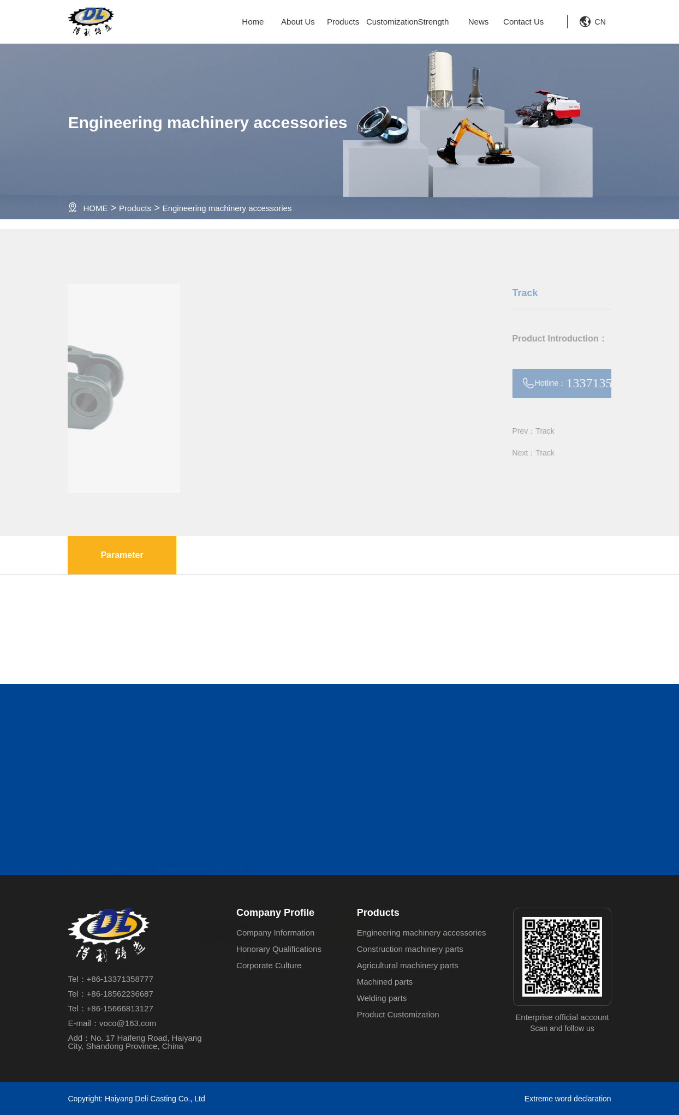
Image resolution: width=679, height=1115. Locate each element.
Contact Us (523, 21)
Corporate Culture (268, 965)
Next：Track (570, 452)
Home (253, 21)
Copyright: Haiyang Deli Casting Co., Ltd (136, 1098)
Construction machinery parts (410, 949)
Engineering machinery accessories (227, 208)
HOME (95, 208)
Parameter (121, 555)
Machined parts (385, 981)
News (478, 21)
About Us (298, 21)
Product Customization (398, 1014)
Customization (388, 21)
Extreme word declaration (568, 1098)
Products (343, 21)
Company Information (275, 932)
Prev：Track (570, 431)
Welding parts (382, 998)
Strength (433, 21)
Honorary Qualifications (278, 949)
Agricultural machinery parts (407, 965)
